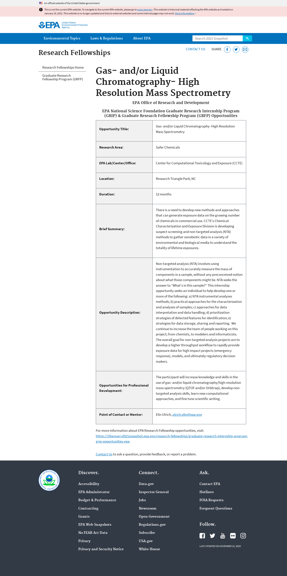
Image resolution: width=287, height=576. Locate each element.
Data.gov (146, 484)
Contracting (88, 509)
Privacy (84, 541)
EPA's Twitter (212, 535)
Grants (84, 517)
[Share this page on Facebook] (227, 49)
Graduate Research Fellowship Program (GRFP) (62, 77)
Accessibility (88, 484)
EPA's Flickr (233, 535)
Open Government (154, 517)
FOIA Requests (211, 500)
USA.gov (146, 541)
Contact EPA (209, 484)
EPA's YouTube (222, 535)
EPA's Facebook (202, 535)
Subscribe (147, 533)
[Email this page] (245, 49)
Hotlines (206, 492)
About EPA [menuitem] (142, 38)
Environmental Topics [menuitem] (62, 38)
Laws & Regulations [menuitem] (106, 38)
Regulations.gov (152, 525)
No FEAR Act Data (93, 533)
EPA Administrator (94, 492)
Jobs (142, 500)
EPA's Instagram (243, 535)
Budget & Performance (97, 500)
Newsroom (147, 509)
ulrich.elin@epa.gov (187, 414)
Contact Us (195, 49)
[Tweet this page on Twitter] (236, 49)
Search (247, 38)
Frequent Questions (215, 509)
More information (184, 13)
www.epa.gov (144, 9)
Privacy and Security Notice (101, 549)
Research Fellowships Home (63, 67)
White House (149, 549)
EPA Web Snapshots (94, 525)
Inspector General (154, 492)
